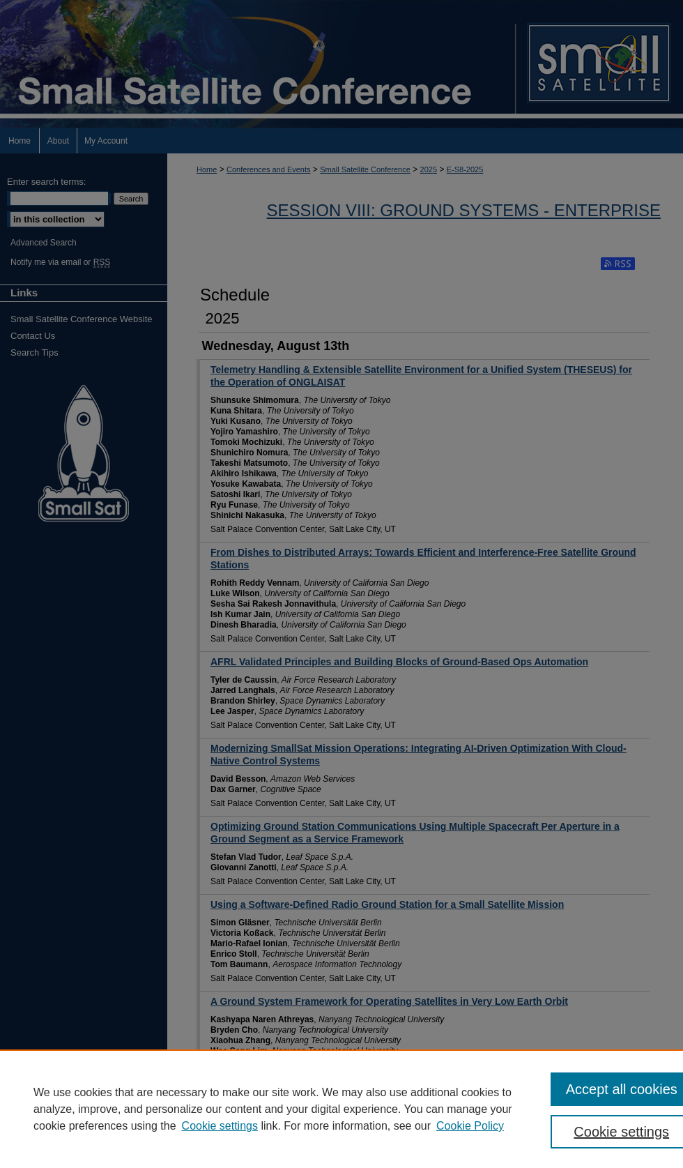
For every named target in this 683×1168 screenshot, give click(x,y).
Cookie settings (220, 1126)
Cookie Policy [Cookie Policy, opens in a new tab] (470, 1126)
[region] (341, 1108)
